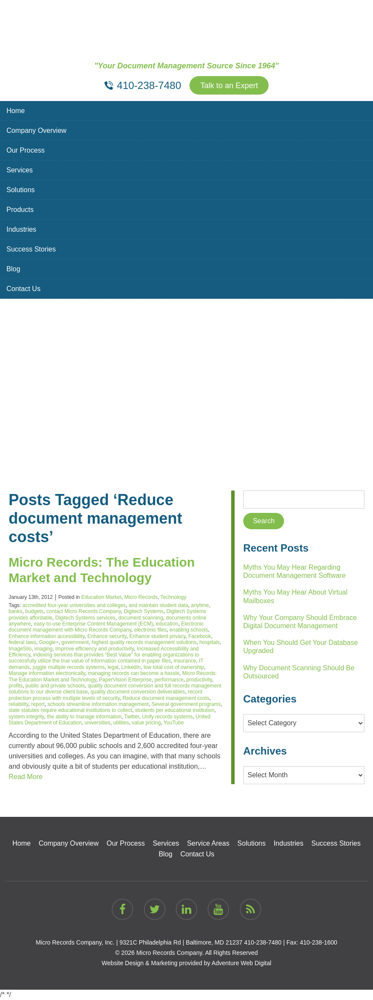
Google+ (49, 642)
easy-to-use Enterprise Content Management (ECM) (93, 624)
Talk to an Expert (229, 85)
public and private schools (55, 686)
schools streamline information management (98, 704)
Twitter (131, 717)
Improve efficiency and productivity (94, 649)
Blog (13, 269)
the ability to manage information (84, 717)
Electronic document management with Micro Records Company (106, 627)
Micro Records (140, 597)
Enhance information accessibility (47, 636)
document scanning (140, 618)
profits (16, 686)
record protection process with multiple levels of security (105, 695)
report (37, 704)
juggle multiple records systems (68, 667)
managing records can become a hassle (134, 673)
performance (169, 680)
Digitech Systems (144, 611)
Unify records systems (167, 717)
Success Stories (31, 249)
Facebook (199, 636)
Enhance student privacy (157, 636)
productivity (199, 680)
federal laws (22, 642)
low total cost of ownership (174, 667)
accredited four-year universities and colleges (74, 605)
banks (15, 611)
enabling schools (189, 630)
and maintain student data (158, 605)
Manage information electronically (47, 673)
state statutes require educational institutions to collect (70, 710)
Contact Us (23, 288)
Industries (21, 229)
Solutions (20, 189)
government (75, 642)
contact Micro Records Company (83, 611)
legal (112, 667)
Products (20, 209)
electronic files (150, 630)
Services (19, 170)
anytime (200, 605)
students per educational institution (174, 710)
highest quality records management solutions (144, 642)
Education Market (101, 597)
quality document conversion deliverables (138, 692)
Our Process (25, 150)
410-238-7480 (262, 942)
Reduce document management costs (165, 698)
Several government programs (186, 704)
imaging (43, 649)
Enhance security (106, 636)
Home (15, 110)
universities (97, 723)
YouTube (174, 723)
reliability (18, 704)
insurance (185, 661)
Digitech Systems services (85, 618)
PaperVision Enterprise (125, 680)
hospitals (209, 642)
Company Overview (36, 130)
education (167, 624)
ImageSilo (20, 649)
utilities (121, 723)
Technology (173, 597)
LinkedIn (131, 667)
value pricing (146, 723)
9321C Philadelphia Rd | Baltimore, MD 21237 (180, 942)
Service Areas (208, 843)
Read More (26, 776)
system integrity (26, 717)
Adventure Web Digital (241, 963)
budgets (34, 611)
